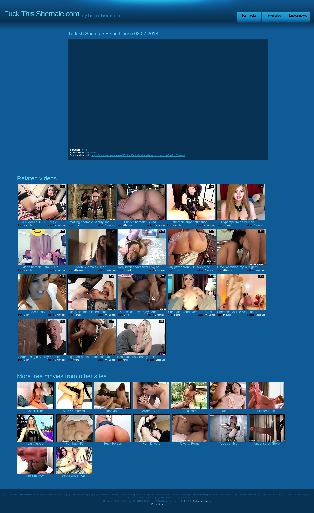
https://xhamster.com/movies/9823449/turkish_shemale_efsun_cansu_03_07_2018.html (138, 155)
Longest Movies (298, 15)
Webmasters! (157, 504)
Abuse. (207, 501)
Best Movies (249, 15)
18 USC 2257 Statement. (192, 501)
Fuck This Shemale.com (41, 13)
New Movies (273, 15)
